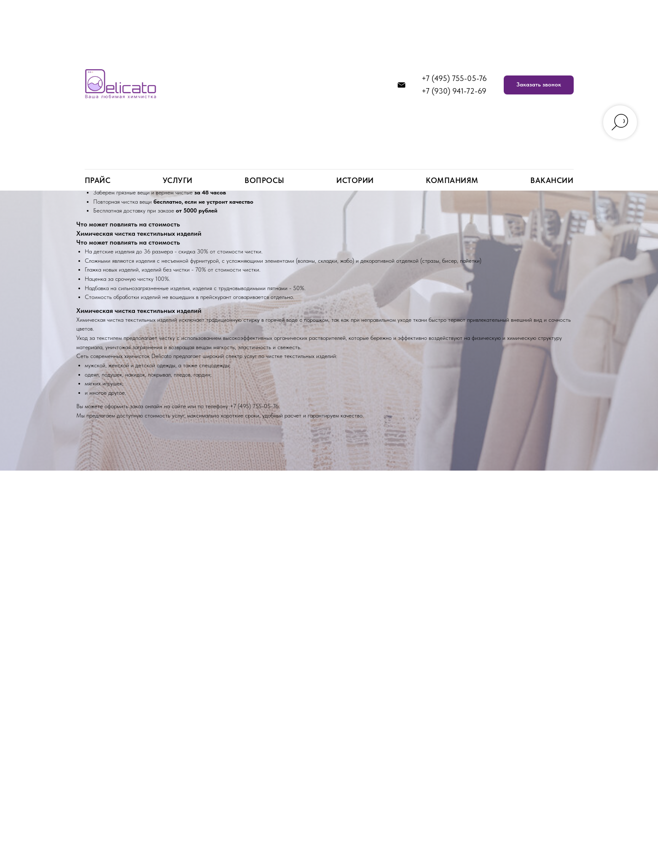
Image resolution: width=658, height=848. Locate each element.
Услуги (178, 180)
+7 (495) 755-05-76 (454, 78)
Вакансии (551, 180)
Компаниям (452, 180)
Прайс (98, 180)
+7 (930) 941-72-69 (454, 90)
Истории (355, 180)
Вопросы (264, 180)
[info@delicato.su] (401, 85)
